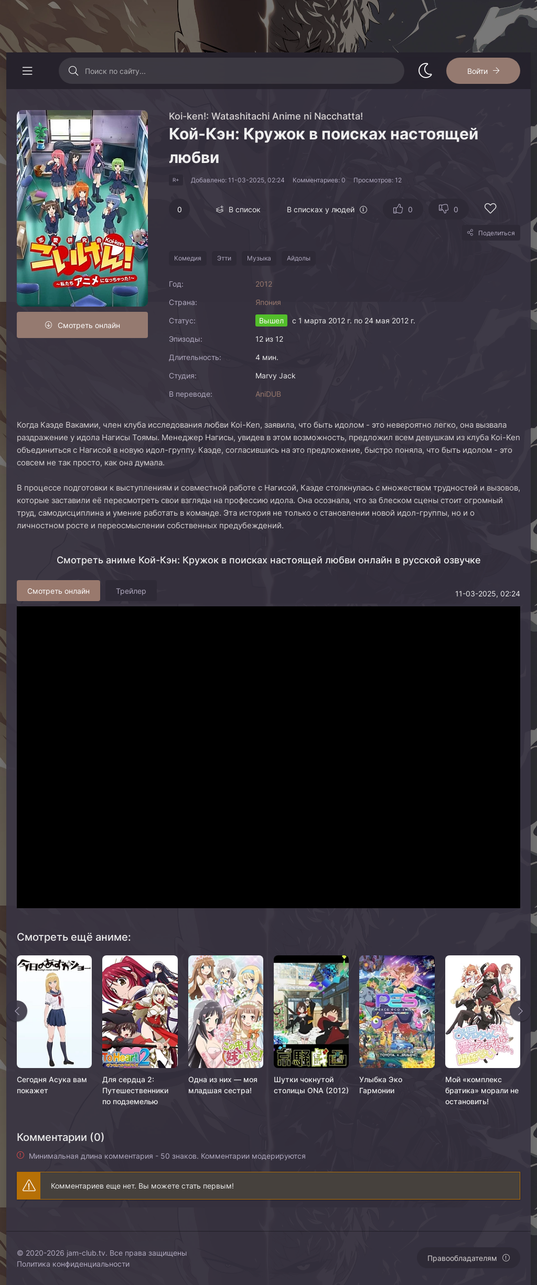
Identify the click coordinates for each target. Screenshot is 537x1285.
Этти (224, 258)
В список (245, 209)
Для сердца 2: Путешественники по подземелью (135, 1090)
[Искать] (73, 71)
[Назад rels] (16, 1010)
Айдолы (298, 258)
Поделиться (496, 233)
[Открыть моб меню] (27, 70)
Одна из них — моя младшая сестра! (222, 1085)
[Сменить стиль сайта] (425, 70)
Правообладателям (462, 1258)
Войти (477, 71)
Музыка (259, 258)
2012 (263, 283)
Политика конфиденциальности (73, 1263)
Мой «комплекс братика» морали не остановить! (482, 1090)
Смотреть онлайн (89, 325)
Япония (268, 302)
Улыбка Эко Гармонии (380, 1085)
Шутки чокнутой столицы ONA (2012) (311, 1085)
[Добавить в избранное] (490, 209)
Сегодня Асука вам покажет (52, 1085)
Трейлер (131, 590)
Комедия (187, 258)
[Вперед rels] (520, 1010)
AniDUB (268, 393)
